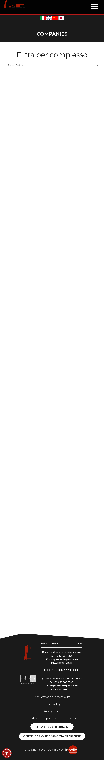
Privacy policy (52, 711)
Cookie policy (52, 704)
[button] (7, 753)
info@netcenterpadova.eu (63, 659)
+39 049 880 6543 (63, 682)
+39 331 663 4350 (63, 655)
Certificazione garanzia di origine (52, 736)
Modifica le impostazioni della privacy (52, 718)
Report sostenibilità (52, 726)
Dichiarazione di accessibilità (52, 697)
